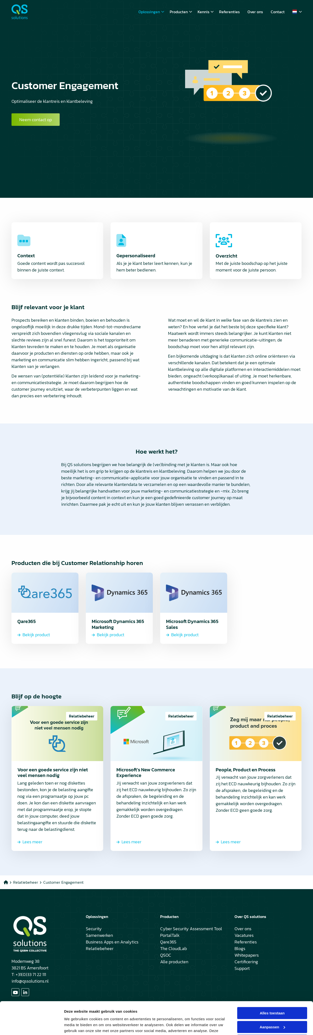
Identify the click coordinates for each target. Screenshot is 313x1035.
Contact (278, 12)
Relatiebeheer (99, 948)
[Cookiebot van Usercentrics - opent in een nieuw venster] (31, 1025)
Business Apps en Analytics (112, 942)
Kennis (206, 12)
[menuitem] (150, 12)
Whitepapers (247, 955)
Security (94, 928)
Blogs (240, 948)
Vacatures (244, 935)
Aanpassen (272, 996)
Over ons (255, 12)
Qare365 (168, 942)
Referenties (229, 12)
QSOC (165, 955)
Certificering (246, 961)
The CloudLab (173, 948)
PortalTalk (169, 935)
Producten (181, 12)
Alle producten (174, 961)
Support (242, 968)
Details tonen (75, 1025)
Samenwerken (99, 935)
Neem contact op (35, 119)
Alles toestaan (272, 982)
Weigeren (272, 1010)
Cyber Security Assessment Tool (191, 928)
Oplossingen (151, 12)
